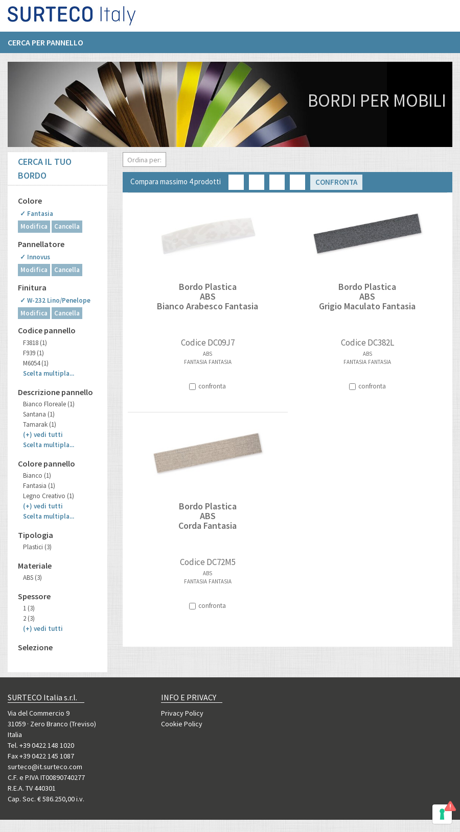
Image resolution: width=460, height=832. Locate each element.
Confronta (336, 182)
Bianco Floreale (49, 404)
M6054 (36, 363)
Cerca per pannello (45, 46)
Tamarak (39, 424)
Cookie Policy (181, 723)
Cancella (67, 226)
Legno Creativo (48, 496)
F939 (33, 353)
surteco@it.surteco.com (45, 766)
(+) (43, 434)
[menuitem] (51, 46)
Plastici (37, 547)
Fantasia (39, 485)
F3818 (35, 342)
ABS (32, 577)
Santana (39, 414)
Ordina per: (144, 159)
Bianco (37, 475)
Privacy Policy (182, 713)
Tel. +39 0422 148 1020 (41, 745)
